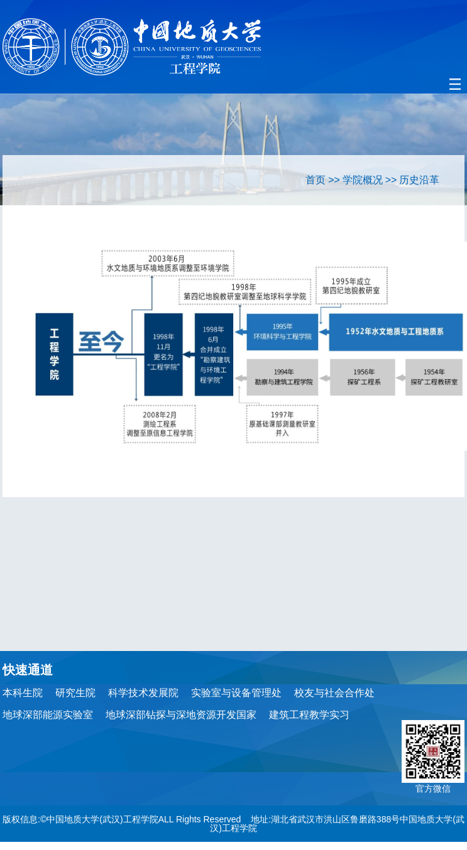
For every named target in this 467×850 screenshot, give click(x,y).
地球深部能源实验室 (48, 714)
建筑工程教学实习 (309, 714)
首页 (315, 180)
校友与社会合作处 (334, 692)
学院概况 (363, 180)
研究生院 (75, 692)
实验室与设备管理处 (236, 692)
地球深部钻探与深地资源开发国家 (181, 714)
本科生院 (23, 692)
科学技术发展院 (143, 692)
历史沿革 (419, 180)
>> (334, 180)
